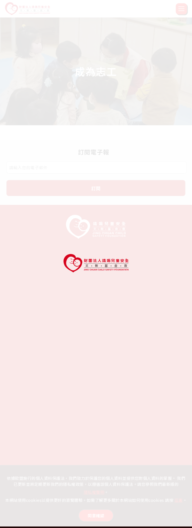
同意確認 (96, 516)
